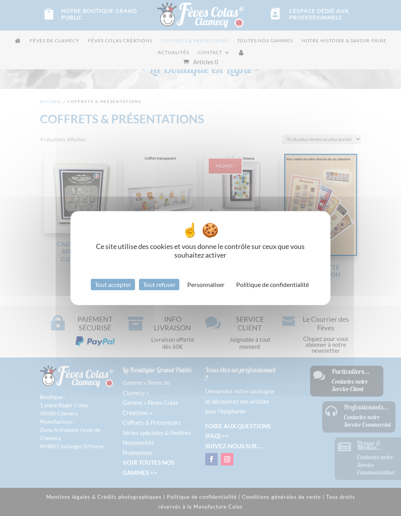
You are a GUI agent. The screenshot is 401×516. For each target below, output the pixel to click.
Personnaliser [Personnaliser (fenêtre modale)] (205, 284)
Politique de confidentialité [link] (272, 284)
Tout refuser (159, 284)
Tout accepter (113, 284)
